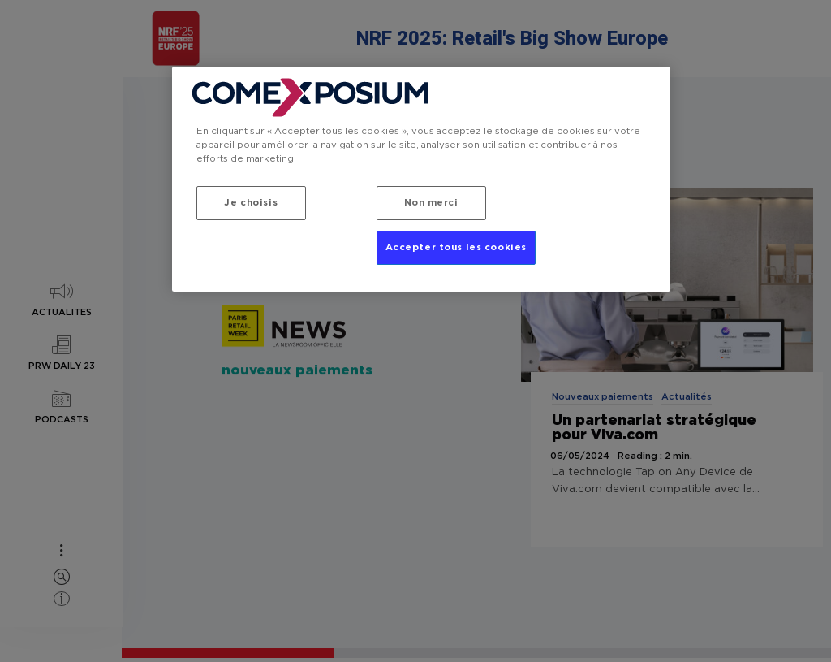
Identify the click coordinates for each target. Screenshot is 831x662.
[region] (421, 179)
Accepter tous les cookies (456, 247)
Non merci (431, 202)
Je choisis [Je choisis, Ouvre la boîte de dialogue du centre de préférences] (251, 202)
